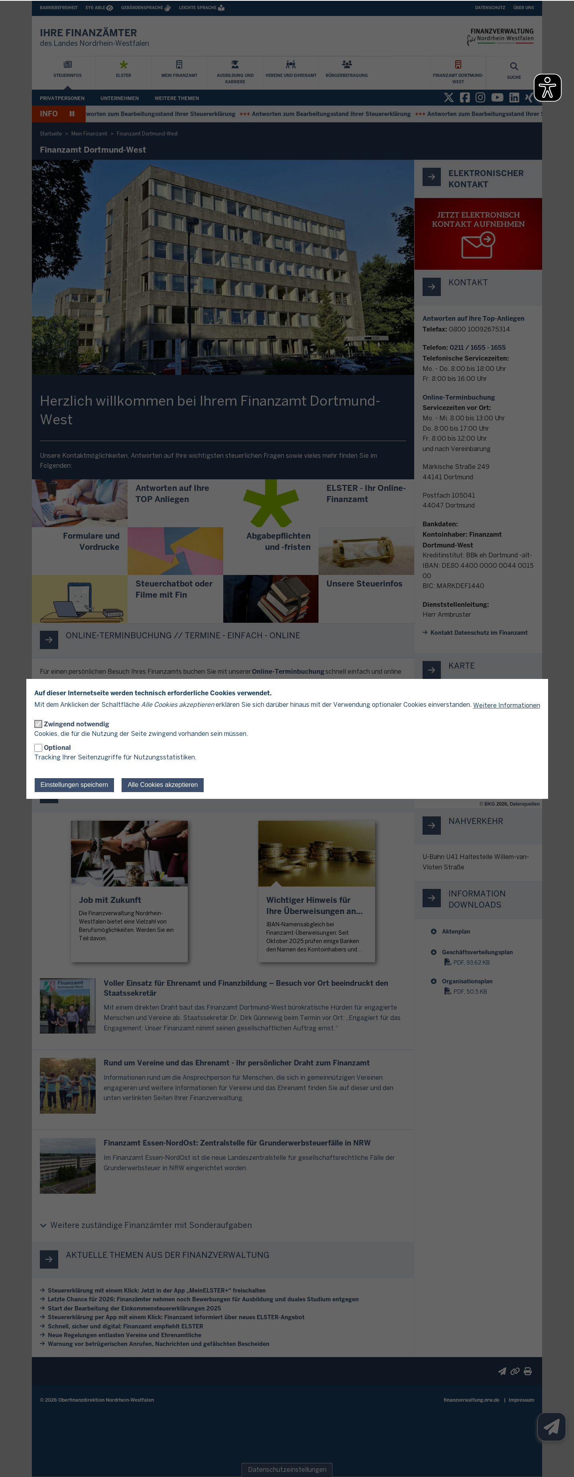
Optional (57, 747)
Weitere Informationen (506, 706)
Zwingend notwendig (76, 724)
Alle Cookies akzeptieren (163, 784)
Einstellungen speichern (74, 784)
